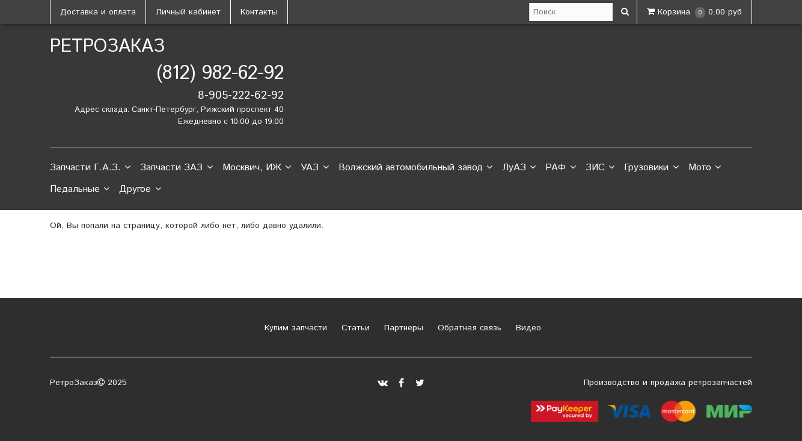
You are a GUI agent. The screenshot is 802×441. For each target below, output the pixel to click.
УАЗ (314, 168)
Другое (140, 189)
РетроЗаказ (107, 47)
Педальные (79, 189)
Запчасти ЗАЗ (176, 168)
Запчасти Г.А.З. (90, 168)
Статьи (354, 328)
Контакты (259, 12)
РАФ (560, 168)
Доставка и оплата (98, 12)
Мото (704, 168)
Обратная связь (468, 328)
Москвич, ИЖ (256, 168)
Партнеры (402, 328)
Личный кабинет (188, 12)
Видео (527, 328)
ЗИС (600, 168)
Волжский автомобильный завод (415, 168)
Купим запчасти (294, 328)
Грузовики (651, 168)
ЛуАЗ (519, 168)
